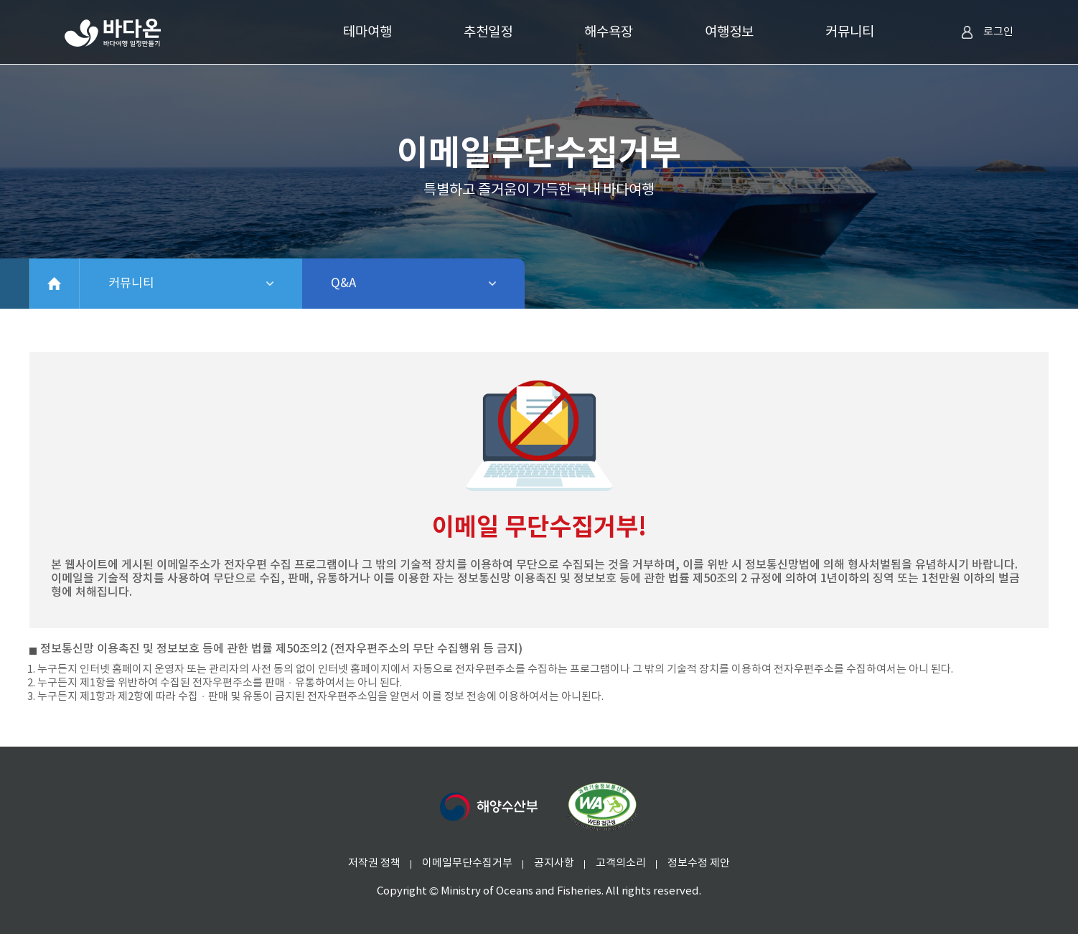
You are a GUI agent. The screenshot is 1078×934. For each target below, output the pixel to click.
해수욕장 (608, 32)
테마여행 (367, 32)
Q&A (381, 283)
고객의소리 (621, 863)
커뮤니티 (849, 32)
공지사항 (554, 863)
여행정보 (729, 32)
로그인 (986, 32)
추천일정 (488, 32)
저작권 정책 (374, 863)
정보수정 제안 (698, 863)
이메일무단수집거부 (467, 863)
